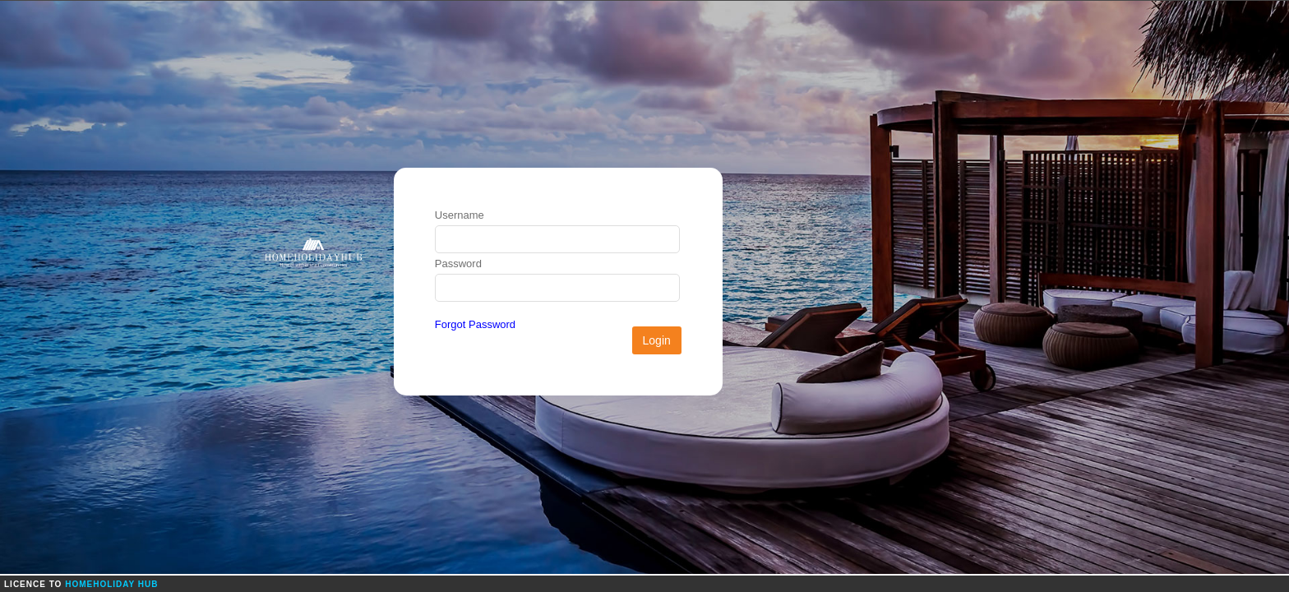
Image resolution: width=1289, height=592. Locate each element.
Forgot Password (475, 324)
